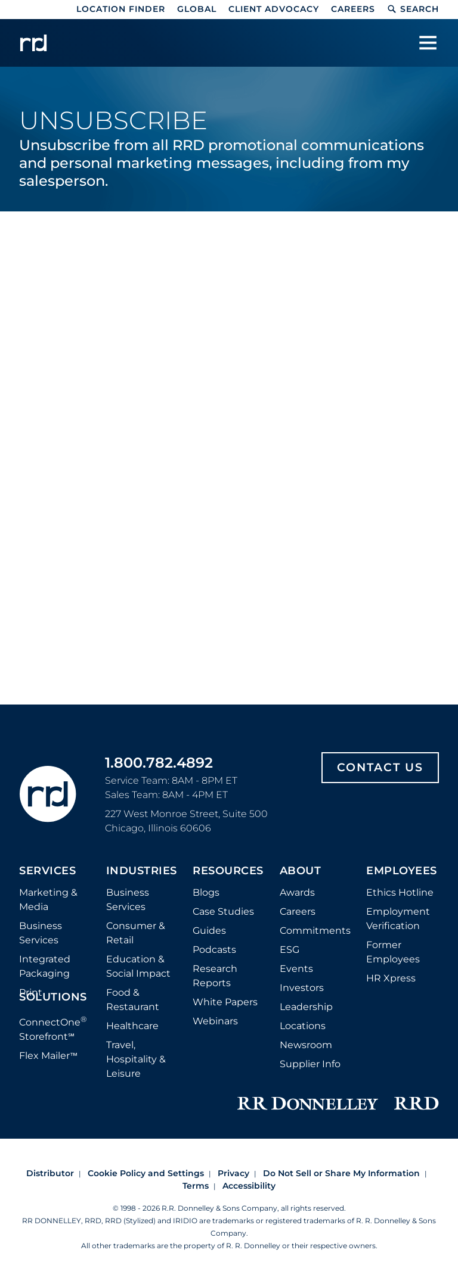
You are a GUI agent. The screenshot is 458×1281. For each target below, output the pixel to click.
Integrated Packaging (44, 966)
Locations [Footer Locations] (303, 1025)
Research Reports (215, 976)
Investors (302, 987)
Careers (353, 9)
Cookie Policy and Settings (146, 1173)
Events (296, 968)
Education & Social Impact (138, 966)
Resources (228, 871)
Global (196, 9)
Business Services (40, 933)
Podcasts (214, 949)
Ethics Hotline (400, 892)
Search (413, 9)
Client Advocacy (273, 9)
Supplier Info (310, 1064)
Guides (209, 930)
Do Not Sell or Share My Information (341, 1173)
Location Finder (120, 9)
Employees (401, 871)
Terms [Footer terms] (195, 1185)
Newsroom (306, 1045)
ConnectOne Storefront (53, 1028)
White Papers (225, 1002)
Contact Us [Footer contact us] (380, 767)
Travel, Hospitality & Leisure (136, 1059)
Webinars (215, 1021)
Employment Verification (398, 918)
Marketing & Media (48, 899)
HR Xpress (391, 978)
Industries (141, 871)
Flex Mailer (48, 1055)
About (300, 871)
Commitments (315, 930)
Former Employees (393, 952)
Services (47, 871)
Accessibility (249, 1185)
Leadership (306, 1006)
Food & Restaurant (132, 999)
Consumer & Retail (135, 933)
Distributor (50, 1173)
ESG (289, 949)
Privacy (233, 1173)
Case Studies (223, 911)
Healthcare (132, 1025)
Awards (297, 892)
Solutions (53, 997)
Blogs (206, 892)
